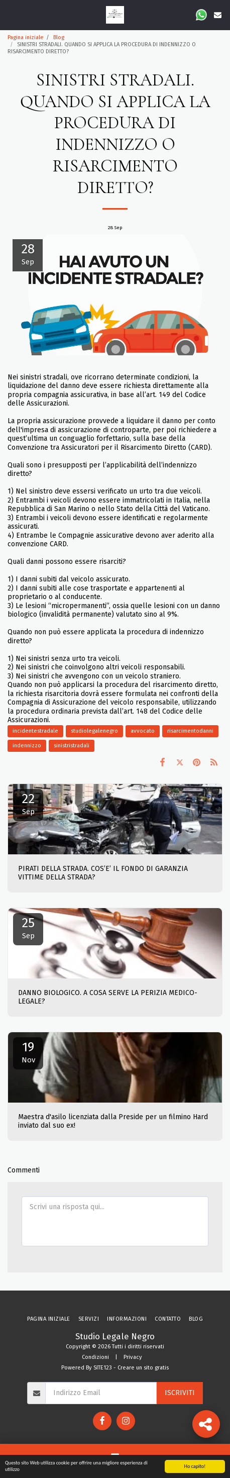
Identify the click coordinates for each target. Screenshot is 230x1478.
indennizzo (27, 745)
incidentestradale (35, 731)
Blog (58, 37)
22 (28, 803)
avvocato (143, 731)
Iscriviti (180, 1393)
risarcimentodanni (190, 731)
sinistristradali (71, 745)
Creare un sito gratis (143, 1367)
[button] (11, 14)
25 (28, 927)
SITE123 (102, 1367)
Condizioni (95, 1357)
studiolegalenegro (94, 731)
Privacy (133, 1357)
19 (28, 1051)
